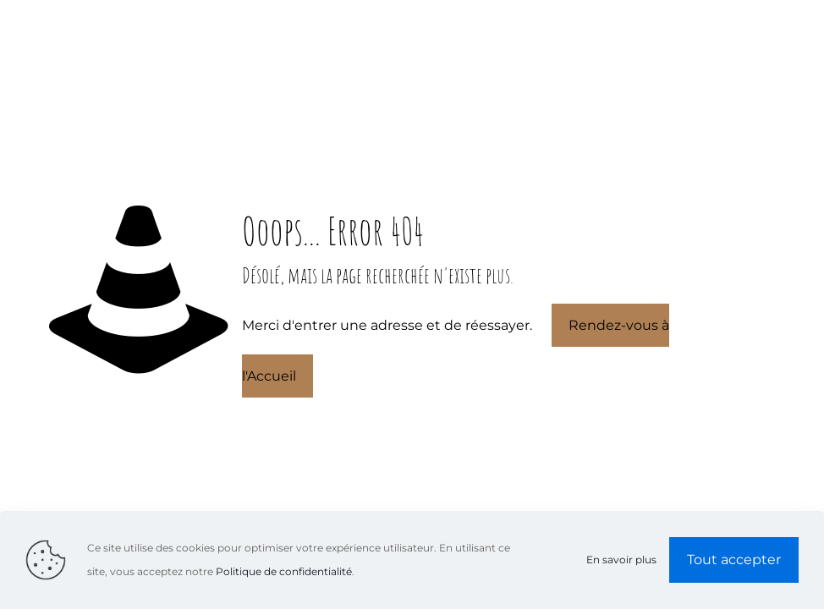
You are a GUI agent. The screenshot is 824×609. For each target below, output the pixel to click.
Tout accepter (734, 559)
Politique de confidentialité (284, 571)
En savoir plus (621, 559)
